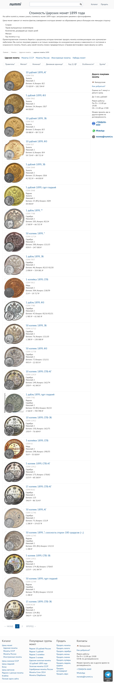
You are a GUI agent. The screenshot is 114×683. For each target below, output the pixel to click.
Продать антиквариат (61, 669)
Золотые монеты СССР (38, 666)
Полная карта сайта (10, 678)
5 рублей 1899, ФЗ (36, 95)
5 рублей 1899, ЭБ (35, 164)
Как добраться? (98, 86)
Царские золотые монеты (40, 660)
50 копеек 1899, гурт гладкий (41, 578)
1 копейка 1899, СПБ (37, 279)
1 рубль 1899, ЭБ (35, 256)
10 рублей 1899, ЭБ (36, 118)
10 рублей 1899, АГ (36, 72)
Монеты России (42, 58)
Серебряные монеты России (41, 669)
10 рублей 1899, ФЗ (36, 141)
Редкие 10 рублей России (40, 648)
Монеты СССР (27, 58)
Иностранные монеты (61, 58)
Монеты (13, 52)
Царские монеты (25, 52)
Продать (104, 4)
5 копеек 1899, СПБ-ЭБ (38, 555)
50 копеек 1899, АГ (36, 509)
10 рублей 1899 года (38, 663)
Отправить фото (108, 680)
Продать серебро (63, 651)
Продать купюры (63, 660)
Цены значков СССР (10, 661)
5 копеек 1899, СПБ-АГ (38, 463)
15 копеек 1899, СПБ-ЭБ (39, 601)
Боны (4, 667)
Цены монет (7, 645)
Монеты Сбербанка (37, 675)
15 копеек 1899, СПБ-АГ (38, 486)
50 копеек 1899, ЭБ (36, 325)
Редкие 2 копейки (36, 654)
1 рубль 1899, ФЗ (35, 302)
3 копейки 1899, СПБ (37, 440)
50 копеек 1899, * (35, 233)
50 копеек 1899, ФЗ (36, 348)
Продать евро (62, 674)
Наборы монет (79, 58)
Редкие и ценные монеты (12, 673)
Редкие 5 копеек (36, 657)
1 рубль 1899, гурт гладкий (40, 394)
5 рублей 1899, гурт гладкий (41, 187)
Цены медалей (8, 664)
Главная (5, 52)
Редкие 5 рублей (36, 651)
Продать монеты (63, 645)
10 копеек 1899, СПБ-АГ (38, 371)
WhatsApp (100, 130)
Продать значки (63, 657)
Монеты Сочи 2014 (37, 672)
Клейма (5, 676)
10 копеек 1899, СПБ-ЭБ (39, 417)
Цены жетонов (8, 670)
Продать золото (63, 648)
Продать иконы (63, 654)
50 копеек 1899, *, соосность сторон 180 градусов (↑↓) (55, 532)
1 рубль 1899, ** (34, 210)
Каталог (94, 4)
